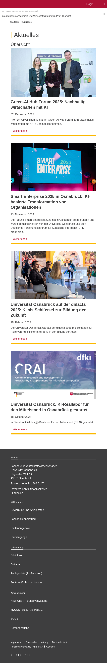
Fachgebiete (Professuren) (26, 573)
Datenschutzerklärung (37, 642)
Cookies (50, 646)
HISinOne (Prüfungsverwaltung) (29, 600)
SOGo (14, 618)
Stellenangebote (20, 528)
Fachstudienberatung (23, 519)
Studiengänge (19, 537)
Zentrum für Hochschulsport (27, 582)
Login (90, 4)
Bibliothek (16, 555)
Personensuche (20, 628)
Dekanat (16, 564)
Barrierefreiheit (59, 642)
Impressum (16, 642)
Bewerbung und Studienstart (27, 510)
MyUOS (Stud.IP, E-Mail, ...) (27, 609)
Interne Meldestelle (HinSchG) (27, 646)
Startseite (14, 22)
